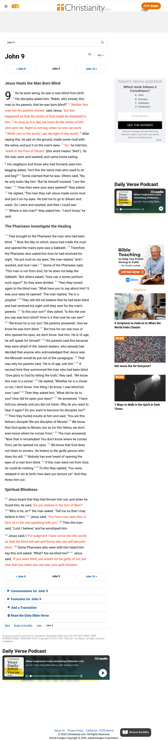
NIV (101, 55)
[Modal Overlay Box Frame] (140, 110)
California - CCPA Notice (100, 730)
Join (151, 6)
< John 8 (21, 68)
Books (23, 625)
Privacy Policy (75, 730)
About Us (59, 730)
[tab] (56, 590)
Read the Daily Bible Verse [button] (28, 615)
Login (144, 10)
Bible (7, 625)
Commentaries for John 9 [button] (27, 591)
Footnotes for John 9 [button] (24, 599)
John (39, 625)
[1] (25, 536)
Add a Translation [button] (22, 608)
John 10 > (91, 68)
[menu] (6, 7)
